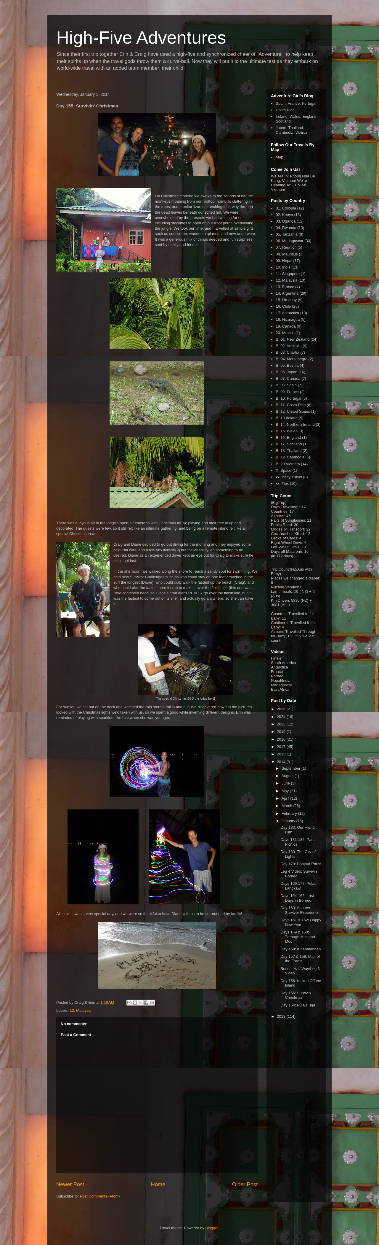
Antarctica (279, 667)
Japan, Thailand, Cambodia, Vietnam (292, 130)
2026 (282, 709)
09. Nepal (284, 260)
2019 (282, 731)
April (286, 798)
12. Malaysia (80, 1010)
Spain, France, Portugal (296, 103)
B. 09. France (287, 392)
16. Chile (283, 306)
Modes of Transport (287, 529)
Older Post (245, 1184)
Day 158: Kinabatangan (300, 949)
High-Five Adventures (141, 37)
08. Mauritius (287, 254)
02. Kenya (284, 214)
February (290, 813)
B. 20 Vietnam (288, 464)
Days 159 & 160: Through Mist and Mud (297, 937)
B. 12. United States (293, 411)
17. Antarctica (287, 313)
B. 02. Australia (288, 346)
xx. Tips (282, 483)
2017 (282, 746)
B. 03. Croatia (287, 352)
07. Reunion (286, 247)
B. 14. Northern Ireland (295, 424)
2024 (282, 716)
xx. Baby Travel (289, 477)
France (277, 671)
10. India (283, 267)
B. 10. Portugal (288, 398)
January (289, 821)
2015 (282, 754)
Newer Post (70, 1184)
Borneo (277, 676)
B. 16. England (288, 437)
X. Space (283, 470)
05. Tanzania (287, 234)
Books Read (281, 525)
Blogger (212, 1228)
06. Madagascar (289, 241)
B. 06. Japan (286, 372)
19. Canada (286, 326)
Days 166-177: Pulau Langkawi (298, 885)
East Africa (280, 689)
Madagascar (281, 685)
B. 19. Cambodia (290, 457)
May (286, 791)
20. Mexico (285, 333)
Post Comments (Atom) (100, 1196)
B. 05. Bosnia (287, 365)
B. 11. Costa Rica (291, 405)
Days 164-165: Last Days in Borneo (297, 898)
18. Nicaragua (288, 319)
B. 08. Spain (286, 385)
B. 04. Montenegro (291, 359)
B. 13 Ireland (287, 418)
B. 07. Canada (288, 378)
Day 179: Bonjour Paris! (300, 864)
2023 (282, 724)
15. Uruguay (286, 300)
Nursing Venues (284, 587)
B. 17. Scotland (289, 444)
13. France (285, 287)
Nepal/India (280, 680)
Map (279, 157)
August (288, 776)
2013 (282, 1016)
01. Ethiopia (286, 208)
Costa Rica (285, 110)
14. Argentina (287, 293)
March (287, 805)
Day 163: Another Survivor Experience (299, 910)
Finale (276, 658)
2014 (282, 762)
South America (283, 662)
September (291, 768)
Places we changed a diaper (295, 578)
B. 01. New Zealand (292, 339)
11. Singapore (288, 273)
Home (158, 1184)
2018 (282, 739)
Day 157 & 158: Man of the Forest (300, 958)
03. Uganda (286, 221)
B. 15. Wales (286, 431)
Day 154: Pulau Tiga (297, 1005)
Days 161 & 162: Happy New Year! (300, 922)
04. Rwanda (286, 228)
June (286, 783)
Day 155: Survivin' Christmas (295, 995)
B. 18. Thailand (288, 450)
